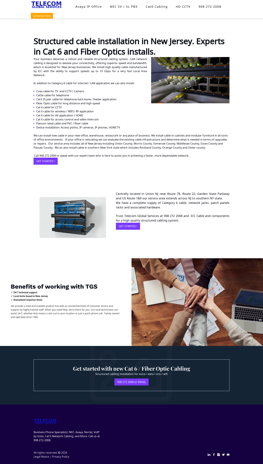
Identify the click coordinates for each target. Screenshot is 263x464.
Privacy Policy (60, 456)
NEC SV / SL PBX (124, 7)
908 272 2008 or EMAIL (131, 382)
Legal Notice (41, 456)
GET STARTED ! (45, 161)
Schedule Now (42, 16)
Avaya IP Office (88, 7)
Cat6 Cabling (157, 7)
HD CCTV (183, 7)
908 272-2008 (210, 7)
